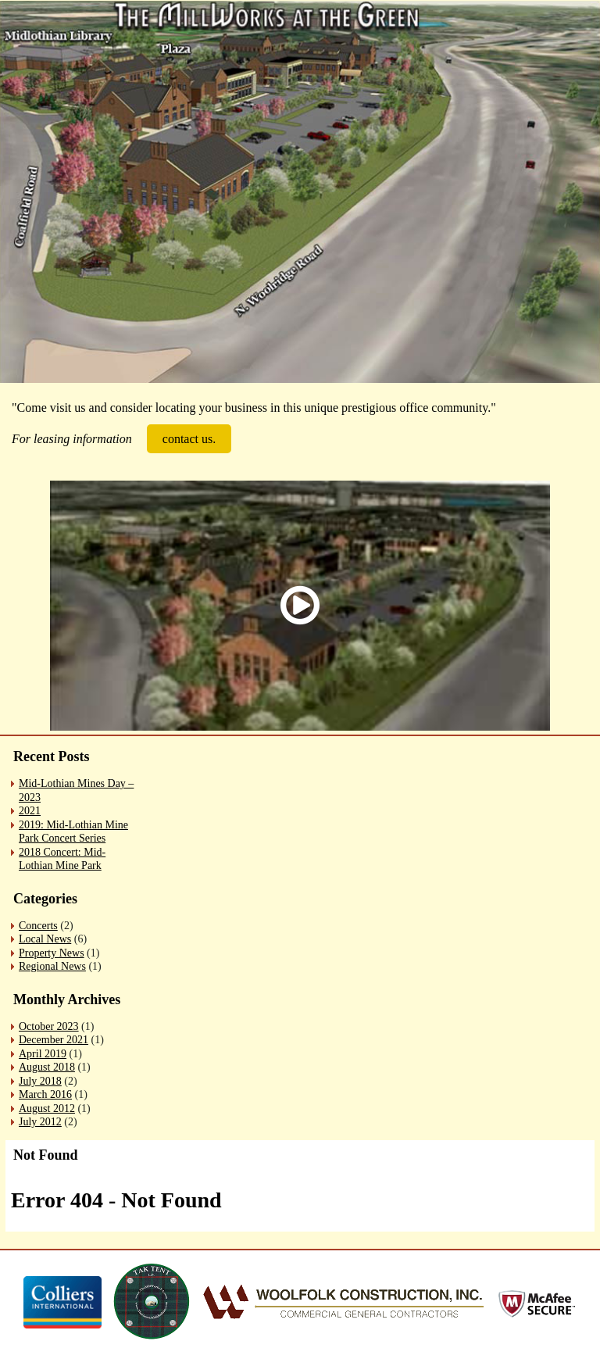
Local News (45, 939)
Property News (51, 953)
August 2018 (47, 1067)
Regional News (52, 966)
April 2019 (42, 1054)
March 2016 (45, 1094)
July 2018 (40, 1081)
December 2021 (53, 1040)
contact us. (189, 438)
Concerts (38, 926)
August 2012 (47, 1108)
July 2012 (40, 1122)
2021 (30, 811)
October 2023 (49, 1026)
